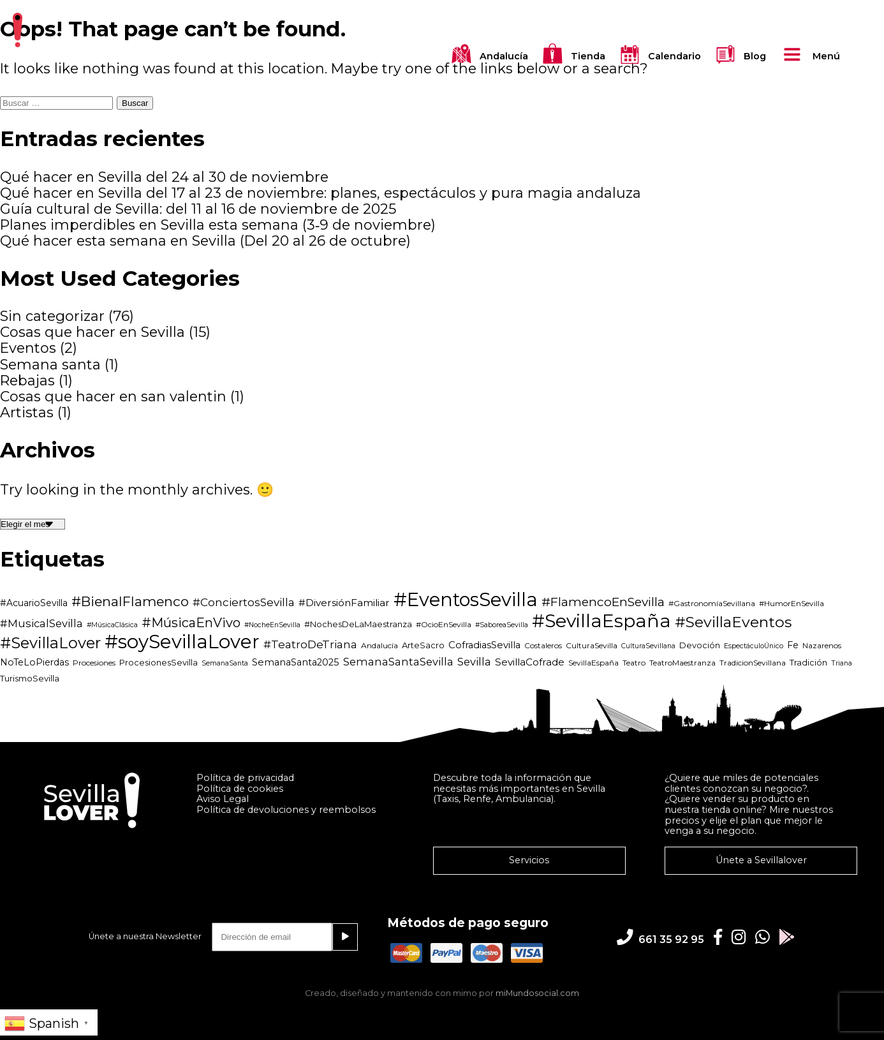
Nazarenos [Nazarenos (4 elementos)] (821, 645)
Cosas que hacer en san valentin (113, 396)
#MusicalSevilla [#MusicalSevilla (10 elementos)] (41, 623)
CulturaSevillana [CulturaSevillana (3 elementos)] (648, 646)
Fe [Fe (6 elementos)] (793, 645)
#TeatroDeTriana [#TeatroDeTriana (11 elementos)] (310, 644)
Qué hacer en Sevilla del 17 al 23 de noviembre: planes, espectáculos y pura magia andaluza (320, 193)
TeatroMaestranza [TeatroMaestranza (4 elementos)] (682, 662)
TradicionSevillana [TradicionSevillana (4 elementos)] (752, 662)
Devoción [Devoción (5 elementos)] (699, 645)
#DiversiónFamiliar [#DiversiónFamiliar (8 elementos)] (344, 603)
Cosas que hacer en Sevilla (92, 332)
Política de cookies (239, 788)
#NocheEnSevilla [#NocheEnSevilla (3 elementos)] (272, 625)
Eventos (28, 348)
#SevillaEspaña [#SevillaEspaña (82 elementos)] (601, 621)
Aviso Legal (222, 799)
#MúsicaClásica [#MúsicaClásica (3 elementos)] (112, 625)
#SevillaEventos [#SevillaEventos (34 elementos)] (733, 622)
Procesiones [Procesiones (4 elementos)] (94, 662)
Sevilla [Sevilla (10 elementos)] (474, 661)
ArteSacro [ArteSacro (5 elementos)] (423, 645)
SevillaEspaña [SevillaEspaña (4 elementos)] (593, 662)
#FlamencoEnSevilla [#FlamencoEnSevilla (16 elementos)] (603, 601)
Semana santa (50, 364)
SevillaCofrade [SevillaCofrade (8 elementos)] (529, 662)
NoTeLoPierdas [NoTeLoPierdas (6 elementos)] (34, 662)
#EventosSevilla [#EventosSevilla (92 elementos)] (466, 599)
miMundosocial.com (537, 993)
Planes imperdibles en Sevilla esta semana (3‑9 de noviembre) (218, 225)
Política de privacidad (245, 778)
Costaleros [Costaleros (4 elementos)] (543, 645)
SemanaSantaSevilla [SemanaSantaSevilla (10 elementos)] (398, 661)
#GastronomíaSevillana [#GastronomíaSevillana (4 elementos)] (711, 603)
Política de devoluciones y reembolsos (286, 809)
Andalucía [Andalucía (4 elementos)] (379, 645)
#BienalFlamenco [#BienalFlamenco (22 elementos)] (130, 601)
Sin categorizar (52, 316)
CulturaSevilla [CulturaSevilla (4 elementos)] (591, 645)
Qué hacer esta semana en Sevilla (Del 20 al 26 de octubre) (205, 240)
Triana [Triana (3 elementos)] (841, 663)
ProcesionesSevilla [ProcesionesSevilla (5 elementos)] (158, 662)
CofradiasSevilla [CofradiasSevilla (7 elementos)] (484, 645)
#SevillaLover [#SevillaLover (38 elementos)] (50, 643)
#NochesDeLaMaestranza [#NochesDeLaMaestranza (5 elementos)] (358, 624)
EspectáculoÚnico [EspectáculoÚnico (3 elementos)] (753, 646)
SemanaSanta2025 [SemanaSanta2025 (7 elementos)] (295, 662)
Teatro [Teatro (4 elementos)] (633, 662)
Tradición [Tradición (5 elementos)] (808, 662)
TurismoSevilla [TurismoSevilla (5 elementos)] (29, 678)
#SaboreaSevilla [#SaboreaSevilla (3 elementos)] (501, 625)
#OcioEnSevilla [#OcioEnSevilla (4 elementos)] (443, 624)
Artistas (27, 412)
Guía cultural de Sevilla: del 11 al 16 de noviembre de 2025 (198, 209)
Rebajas (27, 380)
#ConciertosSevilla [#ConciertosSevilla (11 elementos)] (244, 602)
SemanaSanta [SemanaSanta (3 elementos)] (225, 663)
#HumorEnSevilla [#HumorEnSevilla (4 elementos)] (791, 603)
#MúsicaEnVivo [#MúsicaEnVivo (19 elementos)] (191, 622)
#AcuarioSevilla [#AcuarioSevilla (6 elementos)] (34, 603)
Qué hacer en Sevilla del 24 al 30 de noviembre (164, 177)
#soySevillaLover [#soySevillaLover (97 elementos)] (182, 641)
